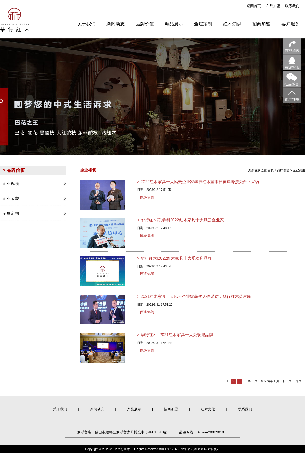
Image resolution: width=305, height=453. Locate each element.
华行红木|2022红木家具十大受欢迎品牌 (174, 258)
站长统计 (214, 449)
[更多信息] (147, 197)
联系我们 (292, 6)
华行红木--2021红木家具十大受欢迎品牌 (175, 335)
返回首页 (254, 6)
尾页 (298, 381)
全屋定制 (11, 213)
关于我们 (60, 409)
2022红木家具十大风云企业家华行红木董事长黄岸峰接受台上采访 (198, 182)
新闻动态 (97, 409)
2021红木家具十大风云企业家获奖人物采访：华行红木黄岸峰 (194, 296)
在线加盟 (273, 6)
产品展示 (134, 409)
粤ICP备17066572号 (173, 449)
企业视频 (11, 183)
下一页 (286, 381)
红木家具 (200, 449)
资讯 (191, 449)
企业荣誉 (11, 198)
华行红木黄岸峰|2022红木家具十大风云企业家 (180, 220)
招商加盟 (171, 409)
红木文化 (208, 409)
